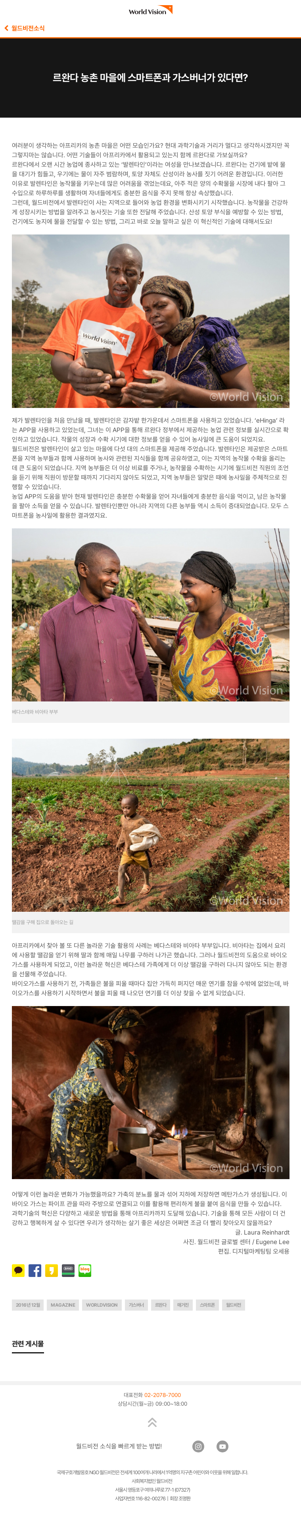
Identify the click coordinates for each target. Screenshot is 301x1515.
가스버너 (136, 1305)
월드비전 (233, 1305)
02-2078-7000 (162, 1395)
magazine (63, 1305)
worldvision (102, 1305)
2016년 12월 (28, 1305)
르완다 (161, 1305)
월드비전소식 (24, 28)
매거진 (183, 1305)
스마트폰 (207, 1305)
